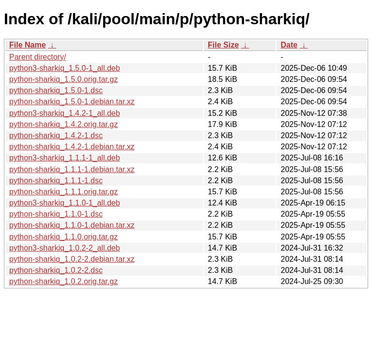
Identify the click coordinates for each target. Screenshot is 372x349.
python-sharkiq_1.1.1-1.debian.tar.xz (72, 169)
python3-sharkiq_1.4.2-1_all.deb (64, 113)
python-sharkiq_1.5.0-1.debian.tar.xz (72, 101)
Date (288, 45)
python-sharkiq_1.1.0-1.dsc (56, 214)
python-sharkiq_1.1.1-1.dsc (56, 180)
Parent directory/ (37, 57)
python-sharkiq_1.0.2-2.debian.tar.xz (72, 259)
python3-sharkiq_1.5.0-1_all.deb (64, 68)
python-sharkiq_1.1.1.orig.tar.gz (63, 192)
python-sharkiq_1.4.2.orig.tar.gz (63, 124)
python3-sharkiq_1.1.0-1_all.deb (64, 203)
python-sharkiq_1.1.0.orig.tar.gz (63, 237)
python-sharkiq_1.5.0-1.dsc (56, 90)
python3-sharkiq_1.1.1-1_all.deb (64, 158)
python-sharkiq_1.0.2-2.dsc (56, 270)
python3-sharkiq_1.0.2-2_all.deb (64, 248)
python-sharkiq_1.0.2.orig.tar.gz (63, 281)
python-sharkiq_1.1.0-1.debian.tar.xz (72, 225)
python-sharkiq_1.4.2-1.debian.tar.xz (72, 147)
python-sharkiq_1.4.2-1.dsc (56, 135)
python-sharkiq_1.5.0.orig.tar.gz (63, 79)
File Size (223, 45)
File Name (27, 45)
